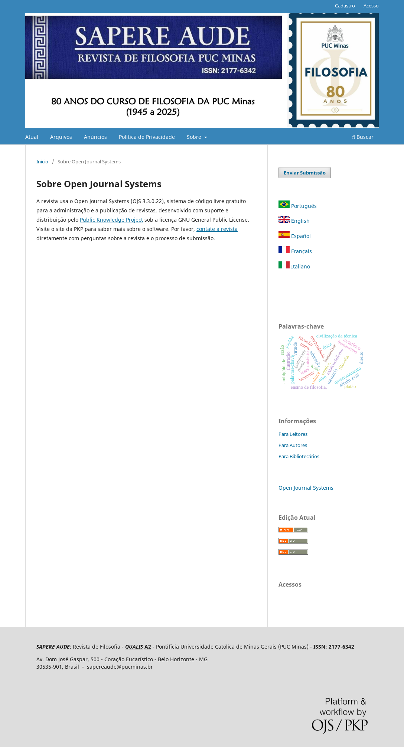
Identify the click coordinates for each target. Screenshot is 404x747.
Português (298, 205)
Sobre (195, 136)
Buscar (363, 136)
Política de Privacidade (147, 136)
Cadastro (345, 5)
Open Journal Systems (305, 487)
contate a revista (217, 228)
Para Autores (292, 445)
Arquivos (61, 136)
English (294, 220)
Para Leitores (292, 434)
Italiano (294, 266)
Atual (31, 136)
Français (295, 251)
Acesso (371, 5)
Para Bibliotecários (298, 456)
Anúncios (95, 136)
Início (42, 161)
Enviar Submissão (305, 172)
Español (294, 235)
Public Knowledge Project (111, 219)
